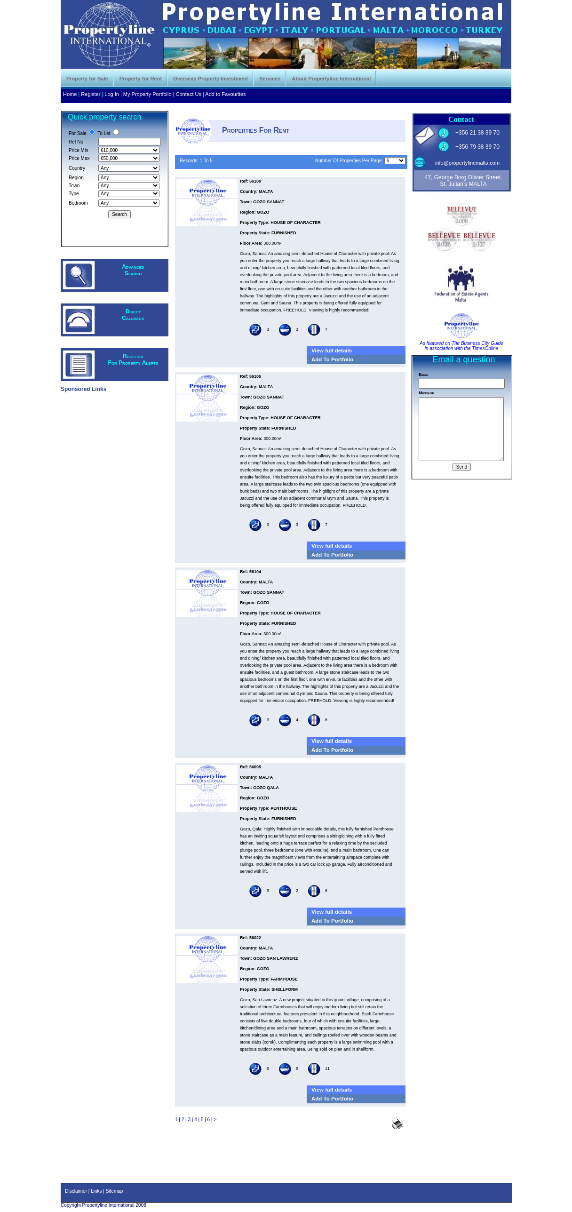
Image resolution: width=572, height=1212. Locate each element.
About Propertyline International (331, 78)
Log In (111, 94)
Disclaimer (76, 1191)
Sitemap (114, 1191)
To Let (103, 133)
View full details (331, 350)
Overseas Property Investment (210, 78)
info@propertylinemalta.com (467, 163)
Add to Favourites (225, 94)
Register (90, 94)
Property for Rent (140, 78)
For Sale (78, 133)
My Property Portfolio (147, 94)
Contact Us (188, 94)
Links (96, 1191)
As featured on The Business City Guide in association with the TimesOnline (461, 346)
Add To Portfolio (332, 359)
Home (70, 94)
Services (269, 78)
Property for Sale (87, 78)
